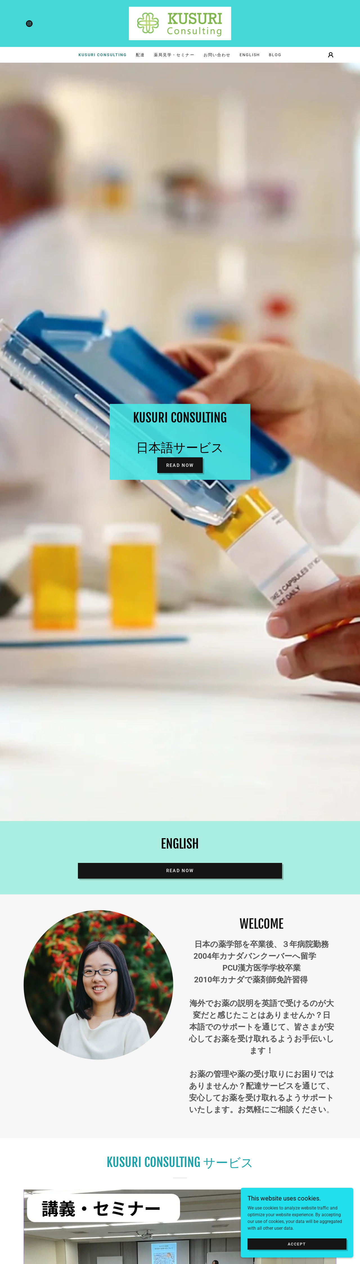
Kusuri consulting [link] (102, 55)
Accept (297, 1244)
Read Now (180, 465)
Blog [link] (275, 55)
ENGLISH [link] (250, 55)
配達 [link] (140, 55)
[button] (330, 54)
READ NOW (180, 870)
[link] (29, 23)
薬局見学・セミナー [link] (174, 55)
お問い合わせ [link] (217, 55)
